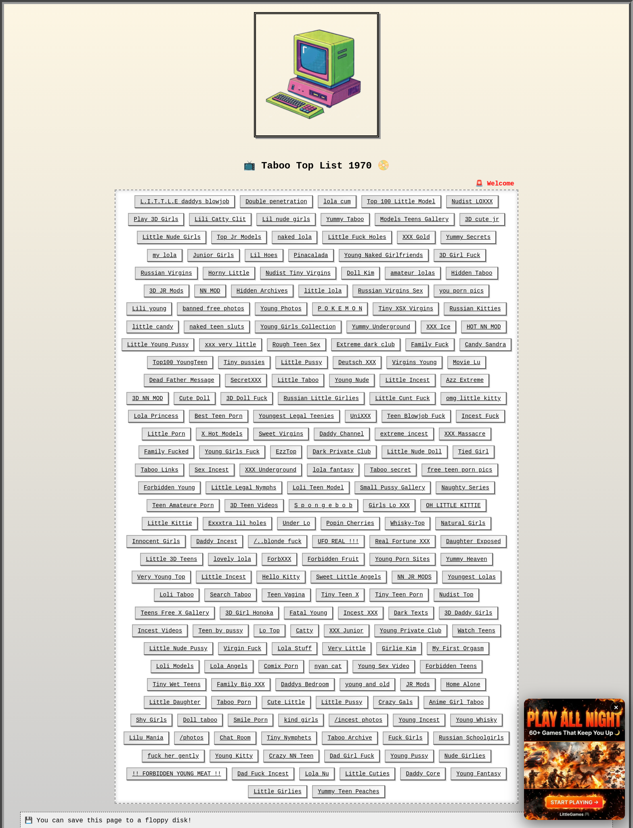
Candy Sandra (484, 344)
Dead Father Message (159, 379)
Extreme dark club (365, 344)
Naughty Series (392, 486)
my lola (166, 255)
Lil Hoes (264, 255)
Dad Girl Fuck (156, 753)
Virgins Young (414, 361)
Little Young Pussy (159, 344)
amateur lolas (412, 273)
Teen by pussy (154, 628)
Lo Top (203, 628)
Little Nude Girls (172, 237)
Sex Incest (152, 468)
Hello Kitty (224, 575)
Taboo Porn (430, 681)
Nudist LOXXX (471, 201)
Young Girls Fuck (176, 450)
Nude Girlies (267, 753)
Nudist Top (388, 593)
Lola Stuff (205, 646)
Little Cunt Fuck (348, 397)
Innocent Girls (462, 521)
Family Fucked (465, 433)
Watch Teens (408, 628)
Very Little (256, 646)
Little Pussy (301, 361)
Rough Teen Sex (297, 344)
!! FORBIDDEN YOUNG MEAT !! (348, 753)
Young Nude (328, 379)
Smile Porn (428, 699)
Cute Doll (142, 397)
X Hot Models (166, 433)
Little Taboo (275, 379)
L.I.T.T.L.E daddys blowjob (186, 201)
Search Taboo (164, 593)
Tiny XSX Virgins (405, 308)
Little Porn (475, 415)
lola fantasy (272, 468)
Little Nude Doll (357, 450)
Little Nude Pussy (472, 628)
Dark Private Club (285, 450)
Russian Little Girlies (268, 397)
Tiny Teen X (272, 593)
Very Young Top (460, 557)
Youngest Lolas (414, 575)
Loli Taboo (470, 575)
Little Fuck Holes (357, 237)
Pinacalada (311, 255)
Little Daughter (371, 681)
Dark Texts (338, 610)
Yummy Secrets (467, 237)
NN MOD (211, 290)
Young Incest (221, 717)
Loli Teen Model (246, 486)
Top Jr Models (240, 237)
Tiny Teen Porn (331, 593)
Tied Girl (415, 450)
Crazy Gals (211, 699)
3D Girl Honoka (178, 610)
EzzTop (229, 450)
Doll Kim (360, 273)
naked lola (295, 237)
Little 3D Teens (475, 539)
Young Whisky (278, 717)
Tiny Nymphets (473, 717)
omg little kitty (419, 397)
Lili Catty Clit (221, 219)
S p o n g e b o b (254, 504)
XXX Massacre (406, 433)
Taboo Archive (161, 735)
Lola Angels (480, 646)
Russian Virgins (167, 273)
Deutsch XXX (356, 361)
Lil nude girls (286, 219)
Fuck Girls (216, 735)
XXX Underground (210, 468)
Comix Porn (164, 664)
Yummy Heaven (400, 557)
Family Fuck (428, 344)
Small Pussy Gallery (320, 486)
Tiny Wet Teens (398, 664)
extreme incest (347, 433)
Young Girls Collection (298, 326)
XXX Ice (437, 326)
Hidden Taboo (470, 273)
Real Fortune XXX (336, 539)
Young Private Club (342, 628)
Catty (237, 628)
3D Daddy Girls (395, 610)
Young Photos (281, 308)
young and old (218, 681)
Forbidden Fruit (267, 557)
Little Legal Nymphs (172, 486)
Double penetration (276, 201)
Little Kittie (449, 504)
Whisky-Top (345, 521)
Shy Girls (330, 699)
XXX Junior (279, 628)
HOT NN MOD (482, 326)
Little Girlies (363, 770)
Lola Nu (487, 753)
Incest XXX (288, 610)
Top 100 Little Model (400, 201)
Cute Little (482, 681)
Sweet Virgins (224, 433)
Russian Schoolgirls (281, 735)
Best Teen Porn (163, 415)
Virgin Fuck (152, 646)
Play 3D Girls (157, 219)
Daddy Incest (152, 539)
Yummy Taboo (344, 219)
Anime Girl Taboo (271, 699)
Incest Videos (457, 610)
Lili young (151, 308)
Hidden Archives (262, 290)
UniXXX (303, 415)
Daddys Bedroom (156, 681)
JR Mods (268, 681)
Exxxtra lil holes (176, 521)
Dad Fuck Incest (434, 753)
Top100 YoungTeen (181, 361)
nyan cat (210, 664)
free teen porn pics (398, 468)
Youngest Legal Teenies (239, 415)
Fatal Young (236, 610)
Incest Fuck (421, 415)
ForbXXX (214, 557)
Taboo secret (329, 468)
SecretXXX (223, 379)
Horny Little (229, 273)
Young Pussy (212, 753)
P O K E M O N (340, 308)
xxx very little (231, 344)
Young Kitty (415, 735)
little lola (323, 290)
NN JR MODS (357, 575)
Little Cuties (191, 770)
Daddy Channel (285, 433)
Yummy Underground (380, 326)
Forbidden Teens (333, 664)
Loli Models (426, 646)
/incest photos (161, 717)
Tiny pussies (244, 361)
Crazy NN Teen (472, 735)
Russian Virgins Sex (390, 290)
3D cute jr (481, 219)
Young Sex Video (266, 664)
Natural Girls (400, 521)
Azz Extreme (440, 379)
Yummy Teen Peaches (433, 770)
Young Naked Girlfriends (383, 255)
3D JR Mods (167, 290)
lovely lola (167, 557)
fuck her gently (355, 735)
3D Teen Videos (186, 504)
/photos (377, 717)
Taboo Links (465, 450)
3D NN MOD (490, 379)
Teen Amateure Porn (462, 486)
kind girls (478, 699)
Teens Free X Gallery (455, 593)
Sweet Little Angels (291, 575)
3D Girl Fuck (458, 255)
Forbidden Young (472, 468)
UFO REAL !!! (272, 539)
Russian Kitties (474, 308)
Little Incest (383, 379)
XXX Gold (415, 237)
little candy (154, 326)
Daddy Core (246, 770)
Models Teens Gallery (414, 219)
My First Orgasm (366, 646)
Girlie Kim (308, 646)
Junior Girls (214, 255)
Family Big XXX (462, 664)
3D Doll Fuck (194, 397)
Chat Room (420, 717)
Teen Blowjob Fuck (359, 415)
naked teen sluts (218, 326)
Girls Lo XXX (320, 504)
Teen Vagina (219, 593)
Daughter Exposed (407, 539)
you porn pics (460, 290)
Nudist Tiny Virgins (298, 273)
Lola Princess (484, 397)
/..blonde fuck (213, 539)
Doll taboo (378, 699)
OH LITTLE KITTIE (383, 504)
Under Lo (234, 521)
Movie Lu (465, 361)
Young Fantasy (301, 770)
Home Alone (313, 681)
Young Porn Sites (336, 557)
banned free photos (214, 308)
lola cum (336, 201)
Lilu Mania (332, 717)
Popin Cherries (288, 521)
